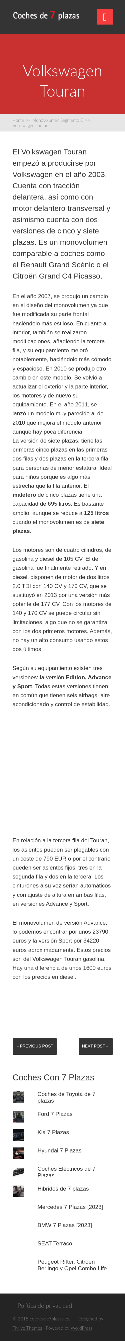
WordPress (81, 1328)
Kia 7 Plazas (53, 1132)
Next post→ (95, 1046)
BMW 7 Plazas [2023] (65, 1225)
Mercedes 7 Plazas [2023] (70, 1207)
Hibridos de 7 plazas (63, 1189)
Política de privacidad (45, 1305)
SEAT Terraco (55, 1243)
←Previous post (34, 1046)
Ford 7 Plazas (55, 1114)
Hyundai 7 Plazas (60, 1150)
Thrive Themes (27, 1328)
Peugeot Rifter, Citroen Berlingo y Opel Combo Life (72, 1265)
